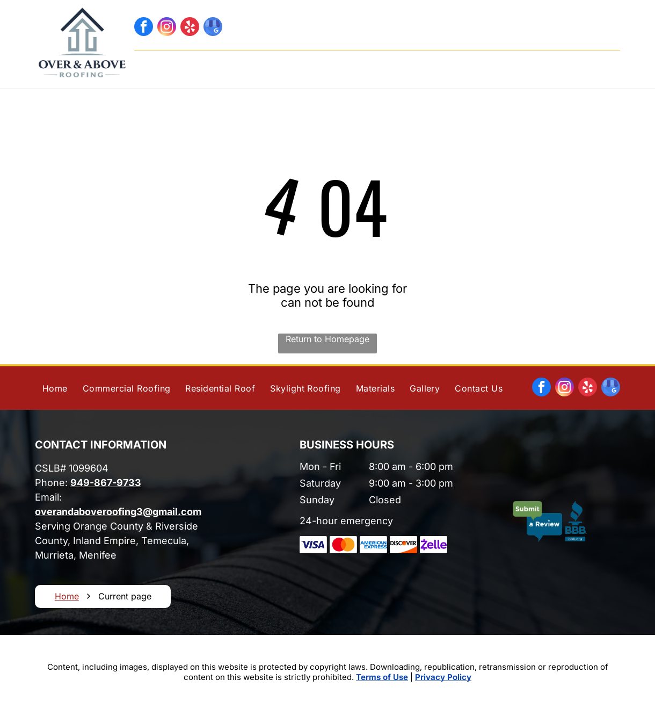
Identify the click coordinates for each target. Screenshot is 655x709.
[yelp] (189, 28)
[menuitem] (207, 67)
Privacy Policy (443, 677)
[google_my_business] (212, 28)
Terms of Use (382, 677)
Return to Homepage (327, 339)
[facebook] (143, 28)
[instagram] (166, 28)
